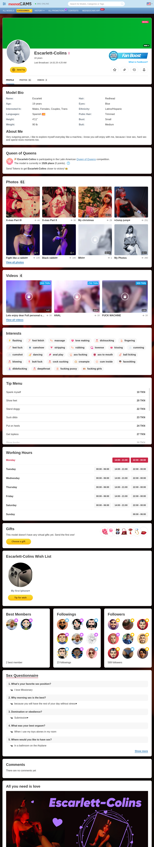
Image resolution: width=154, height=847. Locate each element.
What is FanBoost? (138, 62)
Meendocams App (91, 10)
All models (8, 11)
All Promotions (57, 10)
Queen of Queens (86, 159)
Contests (73, 11)
